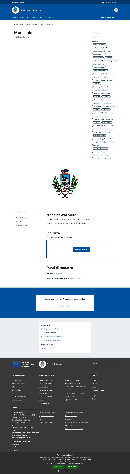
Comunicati (95, 383)
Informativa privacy (71, 416)
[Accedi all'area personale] (109, 2)
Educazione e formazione (73, 380)
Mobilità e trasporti (44, 403)
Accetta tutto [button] (58, 467)
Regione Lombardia (18, 2)
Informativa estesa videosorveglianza (76, 422)
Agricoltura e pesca (71, 400)
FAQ (40, 419)
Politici (14, 393)
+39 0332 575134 (58, 273)
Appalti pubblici (43, 393)
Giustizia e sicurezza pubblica (74, 383)
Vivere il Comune (25, 24)
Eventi (94, 399)
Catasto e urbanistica (45, 396)
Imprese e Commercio (45, 390)
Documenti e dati (17, 400)
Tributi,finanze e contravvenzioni (75, 387)
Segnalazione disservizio (46, 416)
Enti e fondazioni (17, 390)
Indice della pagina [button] (21, 212)
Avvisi (94, 387)
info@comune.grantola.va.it (21, 438)
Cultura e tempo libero (45, 383)
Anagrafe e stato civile (45, 380)
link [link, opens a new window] (82, 463)
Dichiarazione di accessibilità (74, 429)
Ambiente (68, 390)
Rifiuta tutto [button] (72, 467)
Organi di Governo (17, 380)
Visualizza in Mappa (81, 249)
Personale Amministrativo (20, 396)
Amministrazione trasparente (74, 412)
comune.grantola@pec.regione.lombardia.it (25, 433)
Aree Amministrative (18, 383)
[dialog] (65, 463)
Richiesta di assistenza (46, 422)
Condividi (96, 33)
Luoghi (35, 24)
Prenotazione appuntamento (47, 412)
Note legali (68, 425)
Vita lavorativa (43, 387)
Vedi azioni (97, 37)
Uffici (13, 387)
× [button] (128, 454)
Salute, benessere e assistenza (74, 393)
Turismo (41, 400)
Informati (68, 419)
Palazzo (42, 24)
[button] (65, 471)
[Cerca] (116, 10)
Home (16, 24)
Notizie (94, 380)
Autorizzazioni (69, 396)
